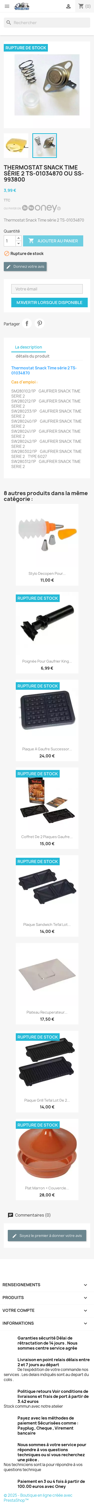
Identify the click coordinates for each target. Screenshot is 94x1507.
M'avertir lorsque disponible (49, 302)
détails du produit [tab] (33, 356)
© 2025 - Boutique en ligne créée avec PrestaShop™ (38, 1498)
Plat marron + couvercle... (47, 1188)
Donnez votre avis (25, 266)
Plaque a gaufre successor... (47, 749)
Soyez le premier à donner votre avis (47, 1235)
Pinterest (40, 323)
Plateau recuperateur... (47, 1012)
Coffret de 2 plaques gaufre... (47, 836)
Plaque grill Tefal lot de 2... (47, 1100)
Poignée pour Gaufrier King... (47, 661)
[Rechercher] (47, 23)
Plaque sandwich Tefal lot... (47, 924)
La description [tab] (28, 347)
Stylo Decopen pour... (47, 573)
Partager (27, 323)
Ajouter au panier (53, 241)
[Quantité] (10, 240)
